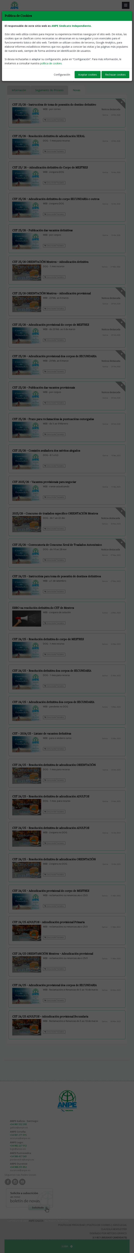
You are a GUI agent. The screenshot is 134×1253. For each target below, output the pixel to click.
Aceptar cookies (87, 74)
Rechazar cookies (115, 74)
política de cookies (51, 63)
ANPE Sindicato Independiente (71, 26)
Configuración (62, 74)
